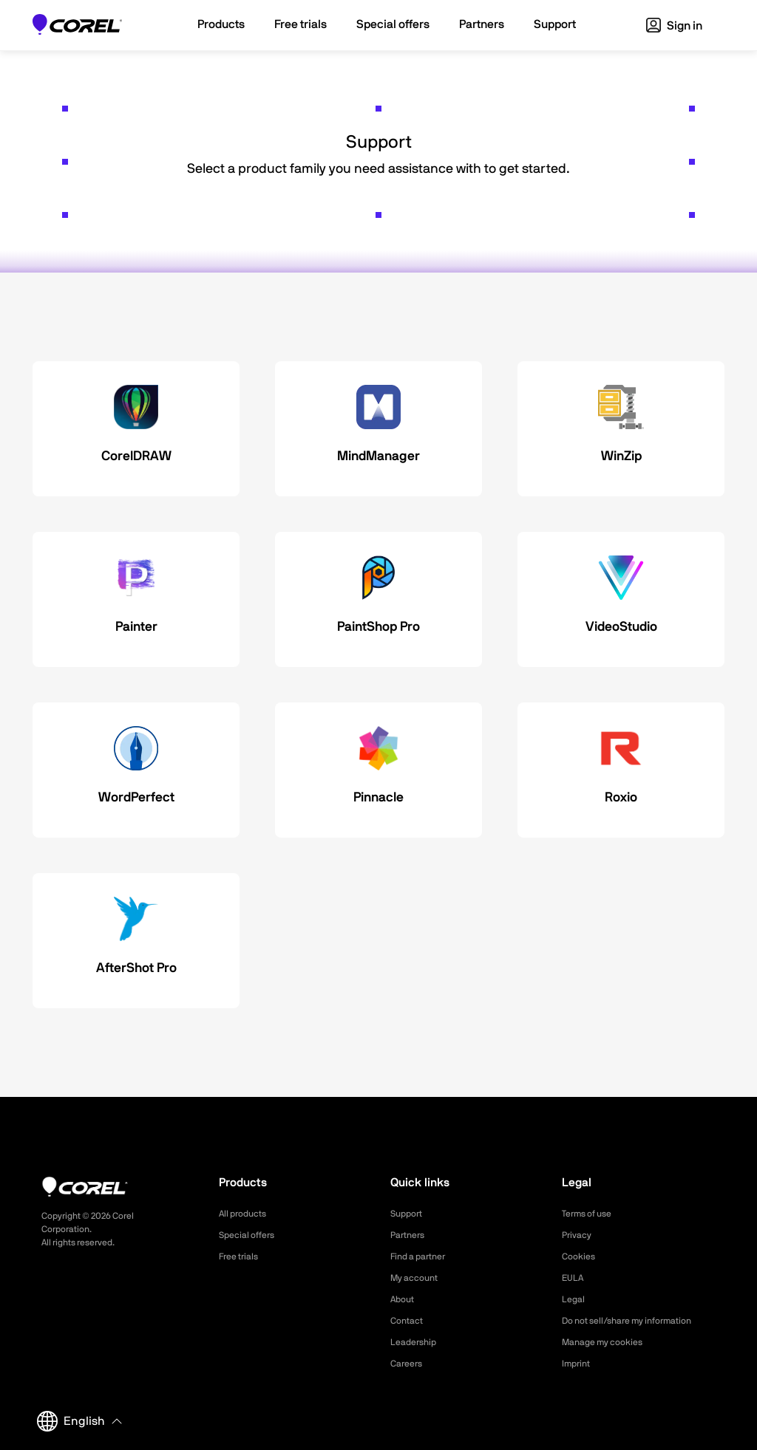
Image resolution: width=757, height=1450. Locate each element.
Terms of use (591, 1213)
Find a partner (422, 1256)
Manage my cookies (609, 1342)
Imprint (578, 1363)
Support (408, 1213)
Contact (409, 1321)
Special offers (251, 1235)
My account (418, 1278)
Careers (408, 1363)
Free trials (242, 1256)
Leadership (416, 1342)
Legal (575, 1299)
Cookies (581, 1256)
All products (246, 1213)
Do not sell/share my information (638, 1321)
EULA (574, 1278)
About (404, 1299)
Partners (410, 1235)
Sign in (674, 26)
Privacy (579, 1235)
